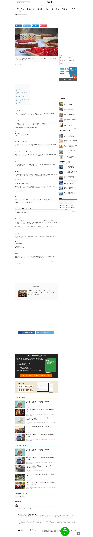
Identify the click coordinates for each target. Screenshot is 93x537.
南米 (70, 57)
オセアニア (71, 60)
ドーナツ (19, 102)
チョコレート (19, 87)
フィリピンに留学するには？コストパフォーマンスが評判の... (70, 193)
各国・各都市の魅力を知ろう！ (70, 114)
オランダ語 (22, 496)
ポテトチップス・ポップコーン (23, 99)
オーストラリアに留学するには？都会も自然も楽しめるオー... (70, 182)
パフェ (18, 95)
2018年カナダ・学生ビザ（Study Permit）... (70, 141)
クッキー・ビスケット (21, 90)
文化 (61, 203)
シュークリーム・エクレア (22, 92)
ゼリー (18, 97)
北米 (61, 57)
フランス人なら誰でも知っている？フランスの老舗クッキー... (70, 157)
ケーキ (18, 89)
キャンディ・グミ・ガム (21, 96)
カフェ (69, 203)
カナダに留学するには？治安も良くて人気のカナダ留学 (70, 172)
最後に (19, 103)
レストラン (62, 205)
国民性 (65, 203)
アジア (62, 63)
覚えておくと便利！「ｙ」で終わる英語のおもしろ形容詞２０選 (70, 146)
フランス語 (62, 207)
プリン (18, 93)
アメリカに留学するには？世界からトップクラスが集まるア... (70, 167)
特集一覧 (75, 128)
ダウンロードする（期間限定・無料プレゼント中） (36, 375)
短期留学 (68, 207)
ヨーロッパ (62, 60)
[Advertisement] (36, 315)
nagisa (20, 504)
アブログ (61, 216)
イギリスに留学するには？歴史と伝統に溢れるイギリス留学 (70, 177)
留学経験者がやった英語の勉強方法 (70, 120)
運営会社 (31, 529)
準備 (61, 209)
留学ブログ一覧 (32, 533)
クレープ (19, 100)
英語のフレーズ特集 (68, 125)
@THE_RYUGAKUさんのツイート (65, 213)
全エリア (62, 55)
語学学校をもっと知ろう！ (69, 109)
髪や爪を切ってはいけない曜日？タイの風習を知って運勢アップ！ (70, 136)
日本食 (72, 207)
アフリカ (71, 63)
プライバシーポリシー (33, 530)
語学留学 (65, 209)
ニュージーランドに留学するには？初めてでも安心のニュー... (70, 188)
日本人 (71, 205)
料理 (70, 209)
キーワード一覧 (74, 211)
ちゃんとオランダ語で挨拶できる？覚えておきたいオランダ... (70, 151)
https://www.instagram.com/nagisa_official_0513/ (27, 508)
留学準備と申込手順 (68, 104)
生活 (67, 205)
